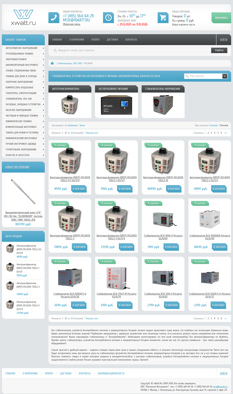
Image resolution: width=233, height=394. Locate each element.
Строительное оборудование (21, 149)
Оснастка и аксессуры (17, 155)
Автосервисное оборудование (22, 48)
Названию (73, 125)
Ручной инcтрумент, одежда (21, 143)
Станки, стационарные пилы (21, 70)
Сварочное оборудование (19, 81)
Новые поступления (17, 167)
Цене (82, 125)
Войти (224, 39)
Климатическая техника (19, 121)
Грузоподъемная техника (19, 53)
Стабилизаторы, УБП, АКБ (69, 63)
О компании (76, 39)
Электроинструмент (16, 59)
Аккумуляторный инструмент (22, 65)
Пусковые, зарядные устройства (23, 104)
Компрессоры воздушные (19, 87)
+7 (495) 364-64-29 (78, 16)
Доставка (112, 39)
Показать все (92, 132)
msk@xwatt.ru (76, 20)
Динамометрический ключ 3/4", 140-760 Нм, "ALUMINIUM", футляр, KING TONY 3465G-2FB (23, 216)
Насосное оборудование (18, 110)
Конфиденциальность (111, 373)
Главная (57, 39)
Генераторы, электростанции (21, 93)
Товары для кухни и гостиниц (22, 132)
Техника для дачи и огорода (21, 76)
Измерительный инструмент (21, 127)
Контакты (131, 39)
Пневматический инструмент (21, 138)
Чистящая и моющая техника (22, 115)
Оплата (95, 39)
